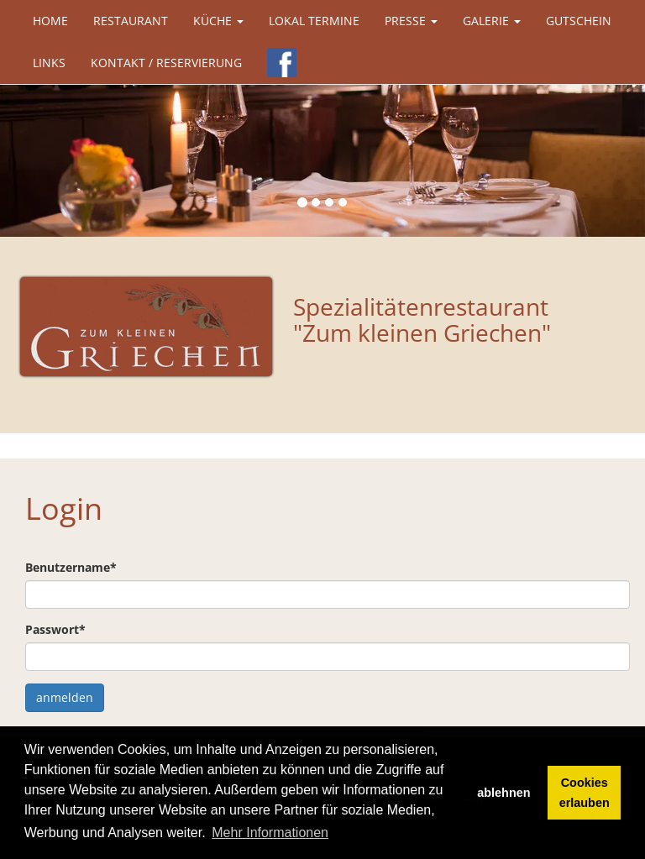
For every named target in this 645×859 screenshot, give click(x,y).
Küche (218, 21)
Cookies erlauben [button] (584, 792)
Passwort (55, 629)
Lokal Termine (314, 21)
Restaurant (130, 21)
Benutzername (71, 567)
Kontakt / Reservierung (166, 63)
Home (50, 21)
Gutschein (578, 21)
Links (49, 63)
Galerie (492, 21)
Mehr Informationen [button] (270, 832)
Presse (411, 21)
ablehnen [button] (503, 792)
